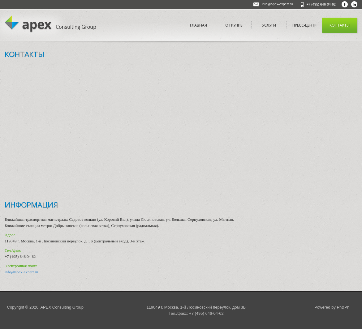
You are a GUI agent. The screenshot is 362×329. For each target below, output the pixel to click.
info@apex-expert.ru (277, 4)
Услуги (269, 25)
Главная (198, 25)
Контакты (340, 25)
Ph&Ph (343, 307)
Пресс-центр (304, 25)
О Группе (233, 25)
